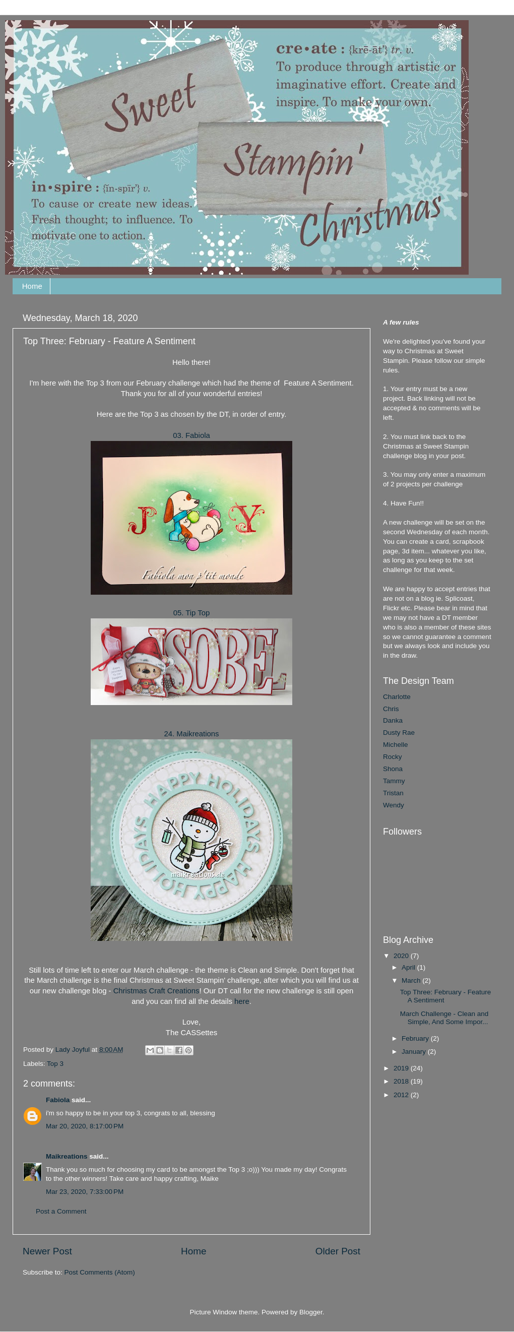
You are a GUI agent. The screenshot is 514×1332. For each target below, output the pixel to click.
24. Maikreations (191, 734)
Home (32, 286)
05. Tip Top (191, 613)
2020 (402, 956)
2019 (402, 1068)
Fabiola (58, 1100)
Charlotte (397, 697)
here (241, 1001)
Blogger (311, 1312)
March (412, 980)
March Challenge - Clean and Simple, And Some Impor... (444, 1018)
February (416, 1038)
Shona (393, 769)
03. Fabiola (191, 435)
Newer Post (47, 1251)
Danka (393, 720)
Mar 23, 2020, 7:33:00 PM (84, 1191)
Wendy (393, 805)
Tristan (393, 793)
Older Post (337, 1251)
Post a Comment (61, 1211)
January (415, 1051)
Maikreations (67, 1156)
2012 (402, 1095)
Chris (391, 709)
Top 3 (55, 1063)
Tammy (394, 781)
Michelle (395, 744)
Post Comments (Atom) (100, 1272)
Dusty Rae (399, 732)
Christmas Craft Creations (156, 991)
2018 (402, 1081)
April (409, 967)
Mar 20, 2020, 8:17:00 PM (84, 1126)
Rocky (392, 756)
